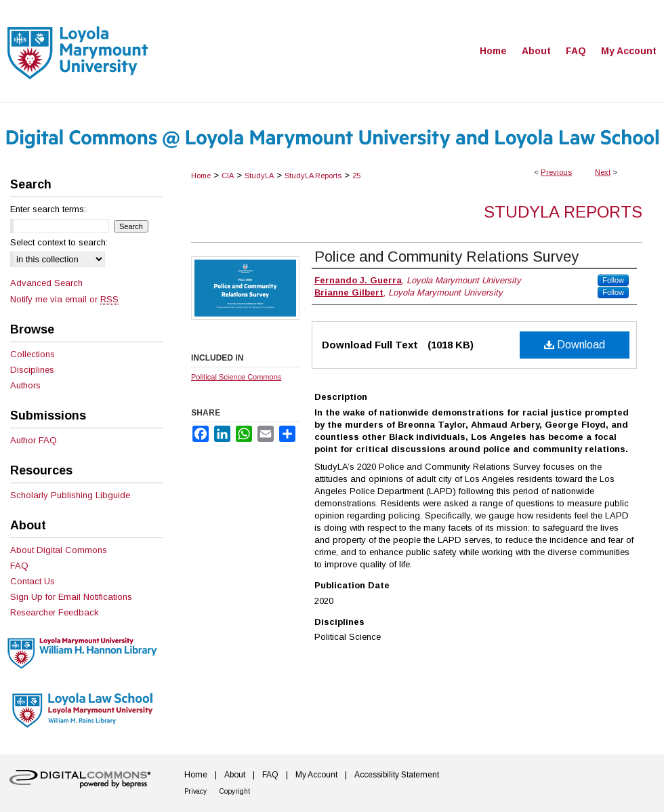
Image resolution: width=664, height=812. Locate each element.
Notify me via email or (64, 299)
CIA (228, 175)
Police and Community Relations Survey (446, 256)
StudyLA (259, 175)
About (234, 774)
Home (201, 175)
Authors (25, 385)
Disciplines (32, 370)
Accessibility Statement (396, 774)
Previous (556, 172)
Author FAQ (33, 440)
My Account (316, 774)
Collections (32, 354)
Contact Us (32, 581)
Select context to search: (59, 242)
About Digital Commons (58, 550)
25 (356, 175)
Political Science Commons (236, 377)
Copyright (235, 791)
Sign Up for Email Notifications (71, 597)
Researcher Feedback (54, 612)
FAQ (19, 566)
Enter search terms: (48, 209)
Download (574, 344)
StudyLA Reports (313, 175)
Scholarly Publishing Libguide (70, 495)
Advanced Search (46, 283)
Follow (613, 280)
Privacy (195, 791)
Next (602, 172)
